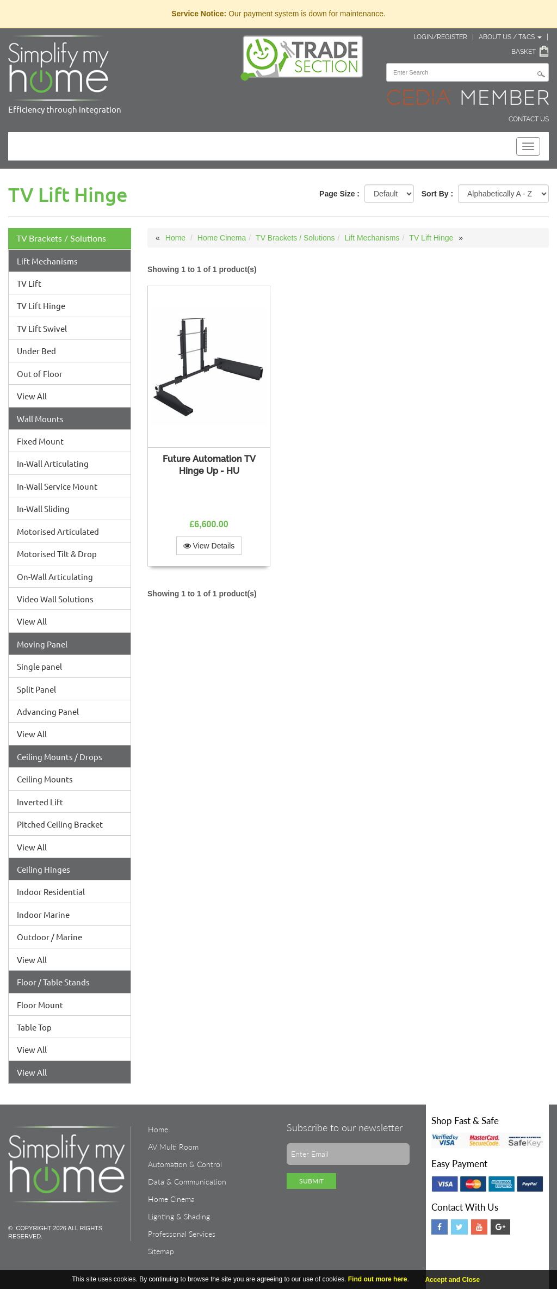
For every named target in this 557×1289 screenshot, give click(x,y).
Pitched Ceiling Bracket (60, 824)
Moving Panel (42, 644)
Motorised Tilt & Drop (57, 553)
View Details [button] (209, 545)
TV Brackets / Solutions (61, 238)
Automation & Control (185, 1164)
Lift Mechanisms (47, 261)
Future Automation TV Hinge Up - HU (209, 465)
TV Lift (29, 283)
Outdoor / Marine (49, 937)
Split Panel (36, 689)
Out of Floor (40, 373)
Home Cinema (221, 237)
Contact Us (529, 119)
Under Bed (36, 351)
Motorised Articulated (58, 531)
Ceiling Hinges (43, 869)
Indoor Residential (51, 891)
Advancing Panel (48, 711)
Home (175, 237)
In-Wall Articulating (53, 463)
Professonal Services (181, 1233)
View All (32, 396)
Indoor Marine (43, 914)
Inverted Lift (40, 802)
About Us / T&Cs (510, 37)
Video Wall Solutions (55, 599)
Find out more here (377, 1279)
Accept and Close (452, 1280)
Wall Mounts (40, 419)
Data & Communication (187, 1181)
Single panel (39, 666)
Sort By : (437, 193)
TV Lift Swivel (42, 328)
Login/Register (440, 37)
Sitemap (161, 1251)
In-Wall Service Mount (57, 486)
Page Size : (339, 193)
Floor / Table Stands (53, 982)
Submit (311, 1181)
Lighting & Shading (179, 1216)
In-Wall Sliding (43, 508)
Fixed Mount (40, 441)
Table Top (34, 1027)
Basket (523, 51)
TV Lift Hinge (41, 305)
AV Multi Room (173, 1146)
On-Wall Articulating (55, 576)
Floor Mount (40, 1005)
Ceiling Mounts (45, 779)
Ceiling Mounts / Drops (59, 756)
